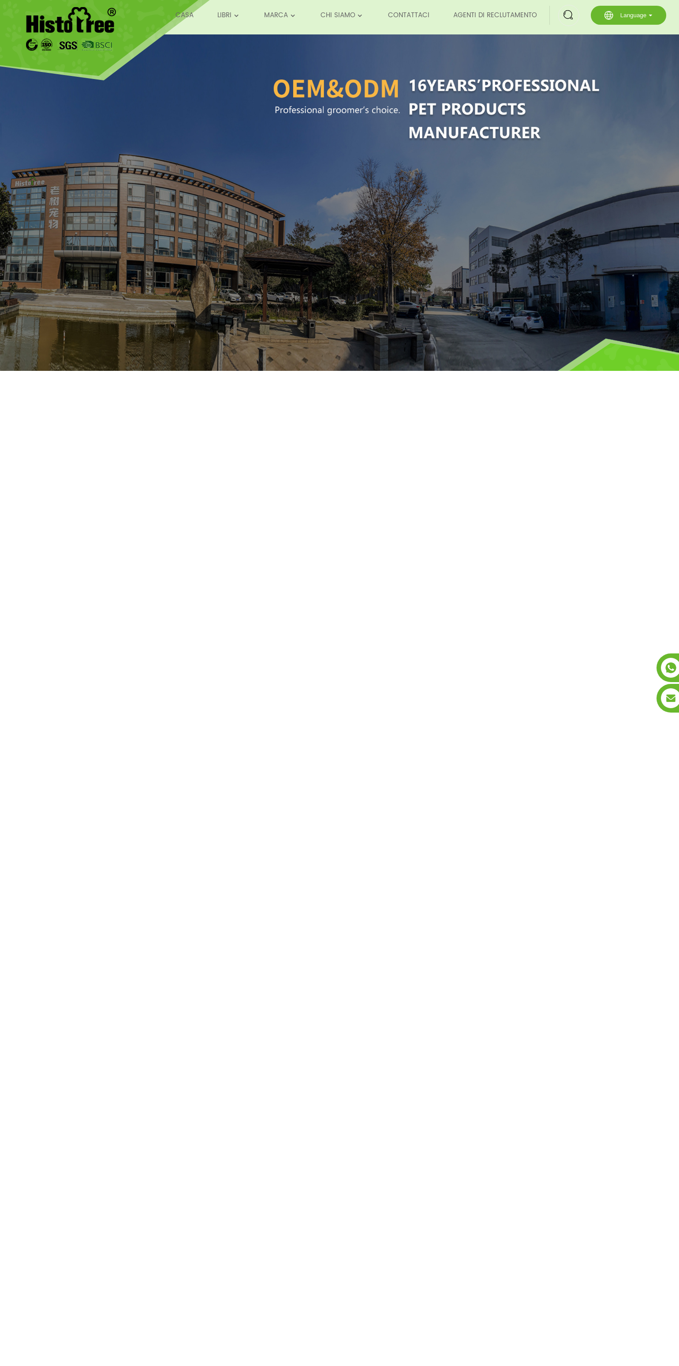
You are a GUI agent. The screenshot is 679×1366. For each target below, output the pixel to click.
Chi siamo (342, 15)
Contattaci (408, 15)
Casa (184, 15)
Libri (228, 15)
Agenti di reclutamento (495, 15)
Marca (280, 15)
